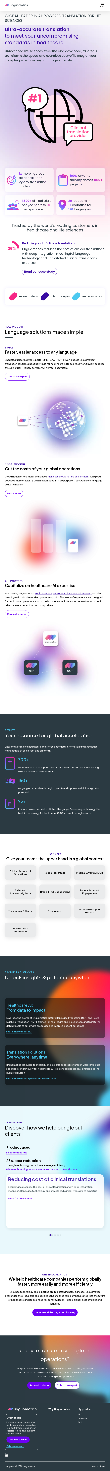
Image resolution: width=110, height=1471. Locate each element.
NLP (80, 1414)
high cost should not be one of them (68, 476)
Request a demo (14, 296)
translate (83, 1418)
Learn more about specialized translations (31, 1078)
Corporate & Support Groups (89, 911)
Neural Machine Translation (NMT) (72, 593)
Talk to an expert (45, 296)
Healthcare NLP (43, 593)
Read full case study (20, 1198)
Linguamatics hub (16, 1152)
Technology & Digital (20, 910)
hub (80, 1422)
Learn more (14, 493)
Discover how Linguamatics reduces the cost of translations (41, 1169)
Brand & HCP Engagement (55, 891)
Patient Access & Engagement (89, 892)
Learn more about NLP (19, 1031)
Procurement (55, 910)
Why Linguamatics (59, 1409)
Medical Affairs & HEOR (89, 872)
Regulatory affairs (55, 872)
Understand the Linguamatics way (55, 1312)
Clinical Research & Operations (20, 873)
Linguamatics (16, 5)
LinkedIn (6, 1456)
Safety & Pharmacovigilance (20, 892)
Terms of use (98, 1466)
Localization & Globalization (20, 930)
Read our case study (39, 272)
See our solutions (77, 296)
